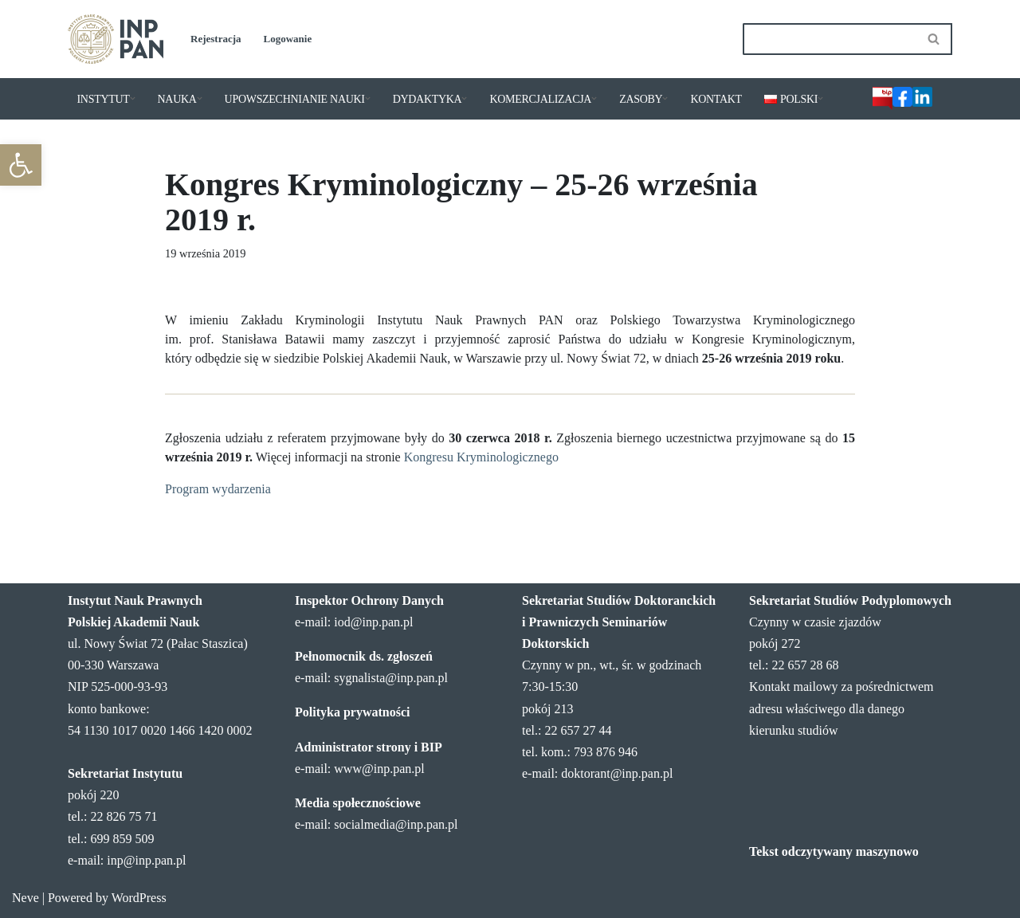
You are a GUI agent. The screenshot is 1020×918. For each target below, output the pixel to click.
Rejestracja (215, 39)
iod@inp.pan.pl (373, 622)
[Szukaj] (829, 39)
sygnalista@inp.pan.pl (391, 678)
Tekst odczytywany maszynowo (834, 851)
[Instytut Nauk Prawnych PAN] (115, 39)
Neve (25, 897)
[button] (20, 165)
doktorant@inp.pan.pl (617, 773)
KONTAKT (715, 99)
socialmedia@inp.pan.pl (395, 824)
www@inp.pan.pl (379, 768)
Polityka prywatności (352, 712)
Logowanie (288, 39)
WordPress (139, 897)
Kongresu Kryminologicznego (481, 457)
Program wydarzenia (218, 489)
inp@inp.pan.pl (146, 860)
